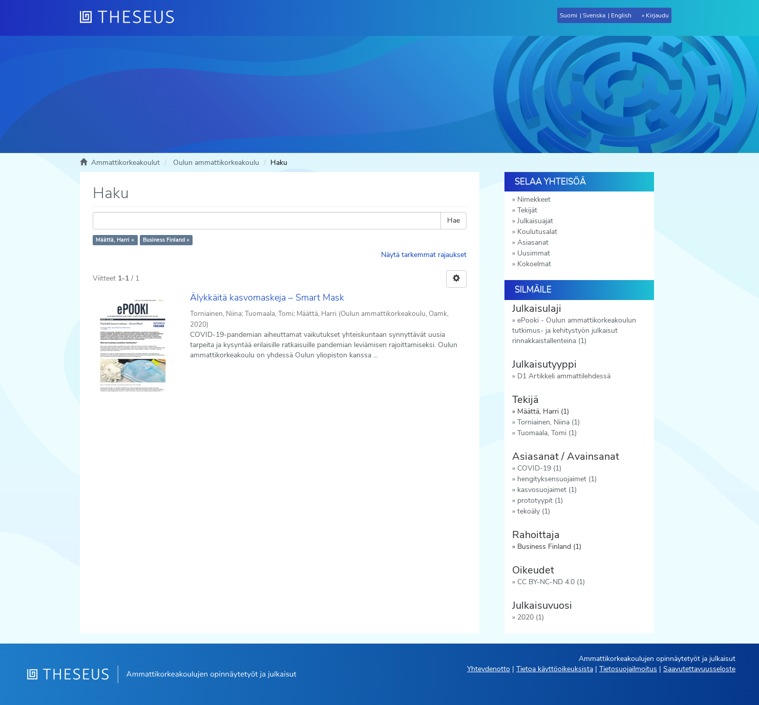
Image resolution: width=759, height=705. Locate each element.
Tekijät (527, 210)
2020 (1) (530, 617)
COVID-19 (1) (539, 468)
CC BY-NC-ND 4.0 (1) (551, 582)
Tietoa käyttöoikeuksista (554, 669)
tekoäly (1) (533, 511)
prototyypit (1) (540, 500)
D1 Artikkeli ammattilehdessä (563, 376)
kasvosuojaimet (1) (547, 490)
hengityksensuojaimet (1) (557, 479)
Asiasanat (533, 242)
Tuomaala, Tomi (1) (547, 433)
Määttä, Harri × (115, 240)
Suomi (568, 15)
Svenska (594, 15)
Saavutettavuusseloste (699, 669)
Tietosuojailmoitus (628, 669)
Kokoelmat (534, 264)
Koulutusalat (537, 232)
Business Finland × (166, 240)
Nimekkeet (534, 199)
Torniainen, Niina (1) (548, 422)
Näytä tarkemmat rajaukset (424, 255)
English (621, 15)
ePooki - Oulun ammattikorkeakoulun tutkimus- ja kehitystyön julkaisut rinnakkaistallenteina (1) (574, 330)
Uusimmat (533, 253)
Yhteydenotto (488, 669)
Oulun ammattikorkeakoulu (216, 162)
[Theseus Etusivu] (131, 18)
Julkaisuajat (535, 221)
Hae (453, 220)
